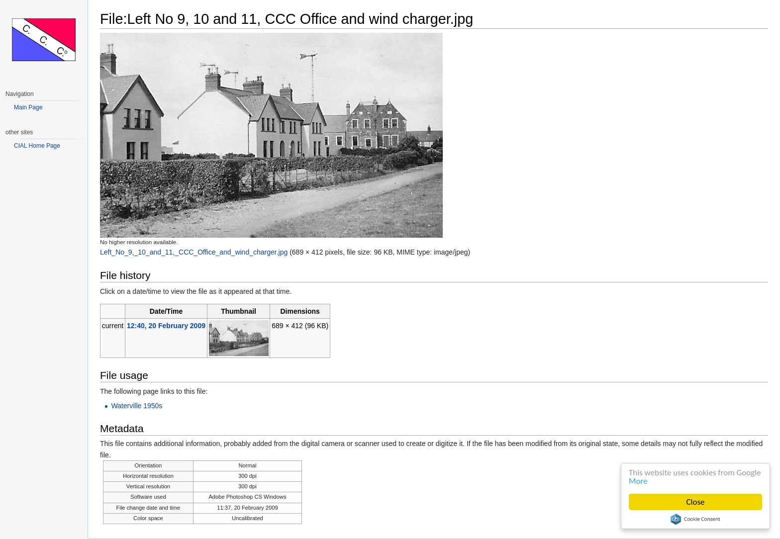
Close (695, 502)
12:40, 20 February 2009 (166, 326)
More (638, 481)
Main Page (28, 107)
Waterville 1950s (136, 406)
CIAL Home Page (37, 145)
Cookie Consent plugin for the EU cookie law (695, 519)
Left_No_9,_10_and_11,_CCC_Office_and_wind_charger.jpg (194, 252)
